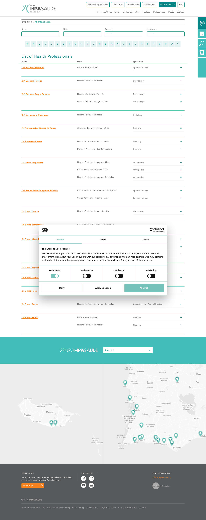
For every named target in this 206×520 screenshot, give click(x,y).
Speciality (109, 29)
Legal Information (108, 507)
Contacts (181, 12)
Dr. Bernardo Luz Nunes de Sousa (38, 128)
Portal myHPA (150, 4)
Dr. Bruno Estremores (32, 224)
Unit (65, 29)
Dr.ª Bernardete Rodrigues (34, 115)
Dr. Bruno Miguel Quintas (34, 267)
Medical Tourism (167, 4)
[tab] (158, 68)
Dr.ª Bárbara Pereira (31, 81)
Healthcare (152, 29)
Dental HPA (118, 4)
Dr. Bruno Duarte (30, 211)
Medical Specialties (131, 12)
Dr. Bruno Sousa (29, 317)
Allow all (144, 288)
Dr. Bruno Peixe (29, 291)
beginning (26, 22)
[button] (158, 68)
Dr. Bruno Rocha (29, 304)
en (181, 4)
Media (171, 12)
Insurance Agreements (98, 4)
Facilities (146, 12)
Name (24, 29)
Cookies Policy (92, 507)
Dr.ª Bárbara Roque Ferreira (35, 94)
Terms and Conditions (31, 507)
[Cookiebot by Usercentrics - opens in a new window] (151, 230)
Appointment (133, 4)
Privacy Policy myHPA (127, 507)
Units (117, 12)
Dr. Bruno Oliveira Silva (33, 277)
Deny (62, 288)
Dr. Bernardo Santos (31, 141)
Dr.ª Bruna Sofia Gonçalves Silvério (39, 190)
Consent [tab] (60, 239)
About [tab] (146, 239)
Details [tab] (103, 239)
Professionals (159, 12)
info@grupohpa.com (161, 477)
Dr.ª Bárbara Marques (32, 67)
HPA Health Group (104, 12)
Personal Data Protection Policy (56, 507)
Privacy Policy (78, 507)
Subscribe (28, 485)
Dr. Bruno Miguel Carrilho (34, 239)
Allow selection (103, 288)
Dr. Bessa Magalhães (32, 162)
